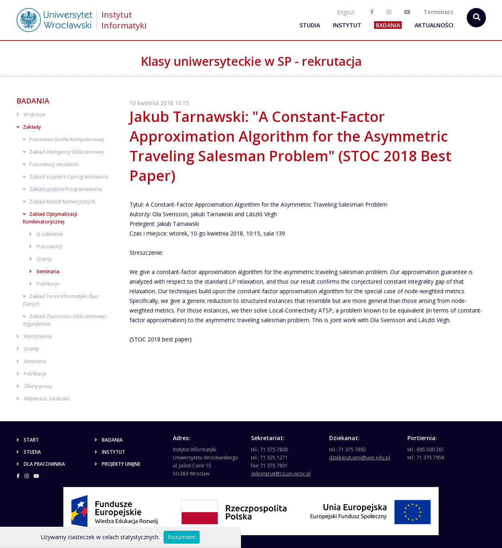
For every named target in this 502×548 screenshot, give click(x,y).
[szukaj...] (476, 17)
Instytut (347, 25)
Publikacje (44, 283)
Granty (40, 259)
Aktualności (434, 25)
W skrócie (31, 114)
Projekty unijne (117, 464)
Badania (388, 25)
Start (27, 439)
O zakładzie (46, 234)
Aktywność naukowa (42, 398)
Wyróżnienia (34, 336)
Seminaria (44, 271)
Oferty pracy (34, 386)
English (346, 12)
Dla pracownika (40, 464)
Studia (310, 25)
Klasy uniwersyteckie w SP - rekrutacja (251, 61)
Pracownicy (45, 246)
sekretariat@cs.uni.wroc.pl (281, 473)
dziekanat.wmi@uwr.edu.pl (359, 457)
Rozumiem (182, 537)
